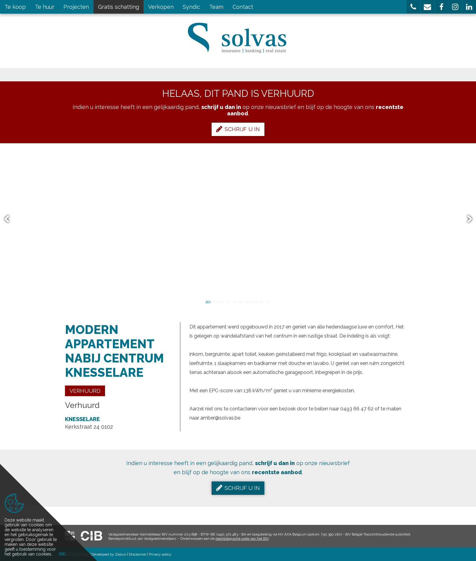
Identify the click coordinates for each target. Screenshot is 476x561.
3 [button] (221, 301)
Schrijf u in (238, 129)
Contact (243, 7)
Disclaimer (137, 554)
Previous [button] (9, 219)
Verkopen (161, 7)
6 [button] (241, 301)
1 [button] (208, 301)
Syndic (191, 7)
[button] (413, 7)
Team (216, 7)
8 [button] (254, 301)
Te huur (44, 7)
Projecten (76, 7)
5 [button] (234, 301)
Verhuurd (85, 391)
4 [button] (228, 301)
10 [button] (268, 301)
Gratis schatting (118, 7)
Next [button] (467, 219)
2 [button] (214, 301)
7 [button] (248, 301)
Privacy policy (160, 554)
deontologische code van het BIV (242, 538)
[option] (238, 219)
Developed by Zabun (108, 554)
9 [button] (261, 301)
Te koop (15, 7)
